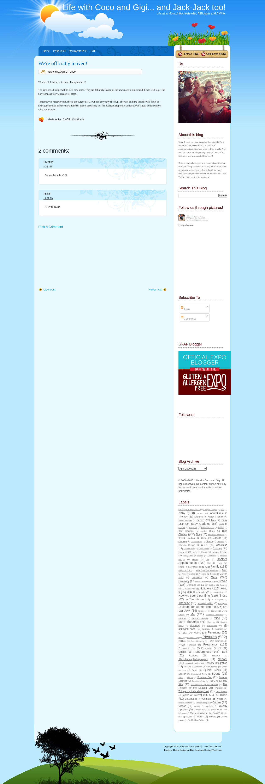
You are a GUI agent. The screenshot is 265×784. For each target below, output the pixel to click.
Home (46, 51)
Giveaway (183, 581)
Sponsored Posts (199, 674)
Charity (209, 541)
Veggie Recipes (203, 703)
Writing (212, 716)
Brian (203, 538)
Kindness (202, 611)
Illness (223, 595)
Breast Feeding (186, 538)
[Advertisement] (69, 258)
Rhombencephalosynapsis (193, 659)
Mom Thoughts (188, 621)
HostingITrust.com (213, 750)
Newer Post (155, 289)
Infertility (184, 603)
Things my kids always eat (193, 691)
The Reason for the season (204, 684)
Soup (194, 670)
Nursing (219, 629)
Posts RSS (59, 51)
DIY (207, 559)
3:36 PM (47, 166)
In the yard (217, 600)
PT (219, 648)
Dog (209, 563)
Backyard (193, 527)
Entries (188, 54)
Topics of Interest (192, 695)
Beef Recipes (186, 531)
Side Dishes (211, 667)
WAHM (197, 706)
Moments (211, 622)
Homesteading (217, 592)
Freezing (202, 574)
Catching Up (196, 541)
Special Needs (212, 670)
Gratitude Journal (195, 585)
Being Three (208, 531)
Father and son (185, 570)
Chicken (220, 541)
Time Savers (221, 691)
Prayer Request (187, 644)
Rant (224, 651)
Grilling (212, 585)
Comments (212, 54)
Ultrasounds (191, 699)
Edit (92, 51)
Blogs (199, 534)
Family (215, 566)
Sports (216, 673)
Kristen (47, 193)
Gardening (197, 577)
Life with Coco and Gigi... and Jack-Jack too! (144, 7)
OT (180, 632)
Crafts (194, 552)
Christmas (221, 545)
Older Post (49, 289)
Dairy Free (188, 556)
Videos (182, 706)
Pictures (209, 637)
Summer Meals (198, 681)
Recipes (193, 655)
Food (224, 570)
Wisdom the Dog (208, 713)
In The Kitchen (195, 599)
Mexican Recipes (200, 618)
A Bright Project (210, 509)
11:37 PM (48, 198)
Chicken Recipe (186, 545)
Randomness (202, 651)
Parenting (214, 632)
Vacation (206, 698)
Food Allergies (188, 574)
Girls (214, 577)
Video (217, 702)
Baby (213, 520)
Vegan (220, 699)
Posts (185, 309)
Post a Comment (50, 227)
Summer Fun (204, 677)
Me (192, 614)
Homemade (199, 592)
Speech (182, 674)
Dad (225, 552)
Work (199, 716)
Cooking (217, 548)
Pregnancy (210, 644)
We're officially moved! (62, 63)
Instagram (222, 603)
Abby (58, 119)
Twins (223, 695)
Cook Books (204, 548)
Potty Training (216, 641)
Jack (187, 610)
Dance (200, 556)
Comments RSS (78, 51)
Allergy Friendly (215, 516)
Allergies (198, 516)
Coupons (182, 552)
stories (190, 677)
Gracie (222, 581)
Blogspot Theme (171, 750)
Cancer (217, 538)
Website (209, 706)
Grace (212, 581)
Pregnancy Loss (186, 648)
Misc (217, 618)
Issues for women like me (199, 606)
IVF (225, 607)
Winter (193, 713)
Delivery (211, 555)
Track (211, 695)
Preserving (206, 648)
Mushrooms (212, 625)
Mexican (182, 618)
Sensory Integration (216, 663)
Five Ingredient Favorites (207, 570)
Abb (222, 509)
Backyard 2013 (207, 527)
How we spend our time (194, 595)
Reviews (216, 656)
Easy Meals (193, 567)
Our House (78, 119)
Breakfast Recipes (216, 534)
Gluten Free (200, 581)
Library (214, 611)
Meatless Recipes (214, 614)
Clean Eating (189, 548)
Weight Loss (200, 710)
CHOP (67, 119)
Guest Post (190, 589)
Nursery (206, 629)
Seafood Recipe (192, 663)
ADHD (200, 513)
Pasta (181, 637)
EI (203, 566)
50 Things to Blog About (189, 509)
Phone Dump (193, 637)
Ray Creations (196, 750)
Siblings (198, 667)
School (222, 659)
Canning (182, 541)
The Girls (213, 681)
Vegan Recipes (185, 703)
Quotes (182, 651)
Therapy (218, 688)
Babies (200, 520)
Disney (195, 559)
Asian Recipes (185, 520)
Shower (187, 667)
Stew (180, 677)
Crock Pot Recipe (210, 552)
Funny (213, 574)
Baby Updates (200, 523)
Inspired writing (205, 603)
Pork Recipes (197, 641)
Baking (221, 527)
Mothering (195, 625)
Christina (48, 162)
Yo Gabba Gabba (196, 720)
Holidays (205, 588)
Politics (182, 641)
